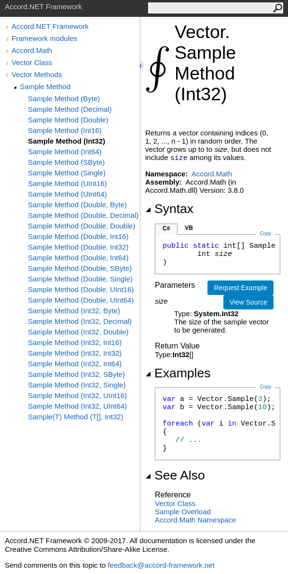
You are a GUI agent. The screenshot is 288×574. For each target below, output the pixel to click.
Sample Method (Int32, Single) (77, 385)
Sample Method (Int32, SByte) (76, 374)
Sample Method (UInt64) (67, 194)
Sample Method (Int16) (65, 130)
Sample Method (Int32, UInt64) (77, 406)
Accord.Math (32, 50)
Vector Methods (37, 74)
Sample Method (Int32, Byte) (74, 311)
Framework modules (44, 38)
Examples (177, 373)
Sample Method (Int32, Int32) (75, 353)
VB (189, 228)
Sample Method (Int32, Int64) (75, 364)
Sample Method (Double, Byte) (77, 204)
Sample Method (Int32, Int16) (75, 342)
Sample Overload (183, 511)
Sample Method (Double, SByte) (80, 268)
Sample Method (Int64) (65, 151)
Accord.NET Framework (50, 26)
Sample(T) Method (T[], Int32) (75, 417)
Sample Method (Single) (67, 173)
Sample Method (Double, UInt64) (81, 300)
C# (166, 228)
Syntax (169, 208)
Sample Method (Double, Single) (80, 279)
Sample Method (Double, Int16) (78, 236)
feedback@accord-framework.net (161, 565)
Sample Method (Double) (68, 120)
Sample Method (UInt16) (67, 183)
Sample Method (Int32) (66, 141)
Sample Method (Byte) (64, 98)
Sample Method (45, 86)
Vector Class (32, 62)
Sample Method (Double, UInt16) (81, 289)
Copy (265, 386)
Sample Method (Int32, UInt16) (77, 395)
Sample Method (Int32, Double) (78, 332)
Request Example (240, 288)
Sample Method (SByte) (66, 162)
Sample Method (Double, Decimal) (83, 215)
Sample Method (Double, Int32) (78, 247)
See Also (175, 475)
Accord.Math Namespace (195, 520)
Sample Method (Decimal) (69, 109)
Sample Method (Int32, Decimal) (80, 321)
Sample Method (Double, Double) (82, 226)
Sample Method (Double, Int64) (78, 258)
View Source (248, 302)
